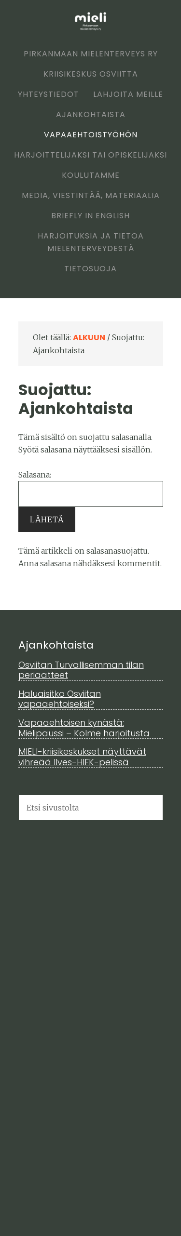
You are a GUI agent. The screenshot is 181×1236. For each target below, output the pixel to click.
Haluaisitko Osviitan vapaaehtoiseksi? (59, 699)
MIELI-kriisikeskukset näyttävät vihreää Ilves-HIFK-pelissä (82, 756)
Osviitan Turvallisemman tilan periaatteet (81, 670)
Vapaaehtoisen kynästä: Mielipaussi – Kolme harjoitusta (84, 728)
